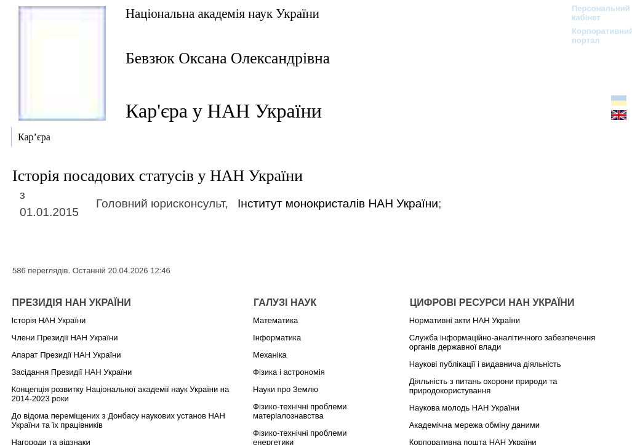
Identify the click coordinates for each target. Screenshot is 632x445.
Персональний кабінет (595, 13)
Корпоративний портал (595, 35)
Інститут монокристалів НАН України (338, 203)
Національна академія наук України (222, 13)
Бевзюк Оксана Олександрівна (228, 58)
